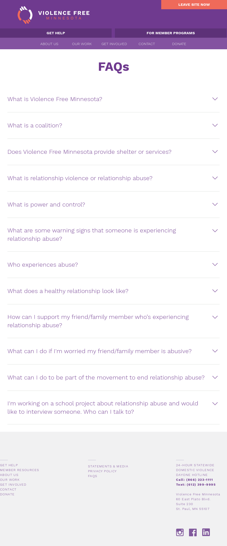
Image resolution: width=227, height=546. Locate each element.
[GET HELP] (56, 33)
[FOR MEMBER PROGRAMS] (171, 33)
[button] (49, 44)
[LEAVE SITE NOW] (194, 4)
